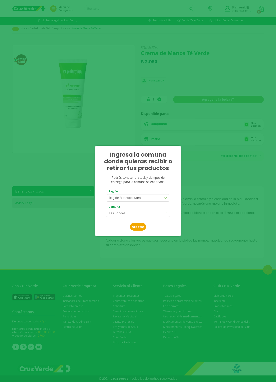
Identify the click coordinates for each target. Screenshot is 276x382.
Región (113, 191)
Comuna (114, 206)
